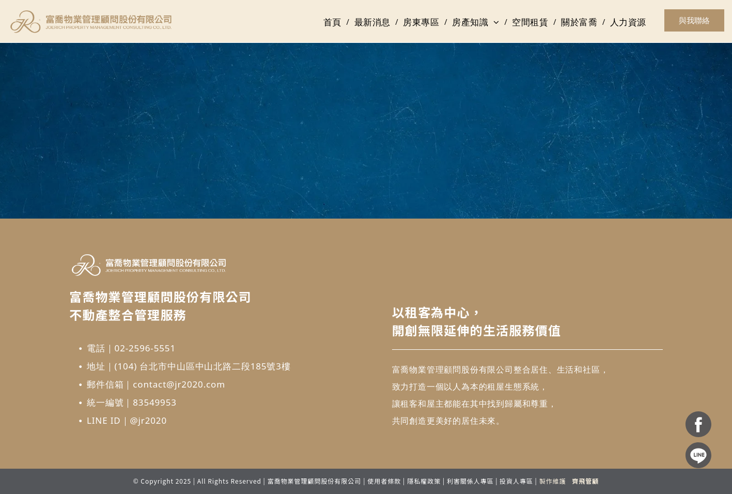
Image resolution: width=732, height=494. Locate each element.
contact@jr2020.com (179, 384)
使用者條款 (384, 480)
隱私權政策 (424, 480)
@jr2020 (148, 420)
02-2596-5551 (145, 348)
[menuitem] (333, 22)
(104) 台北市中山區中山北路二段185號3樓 (203, 366)
